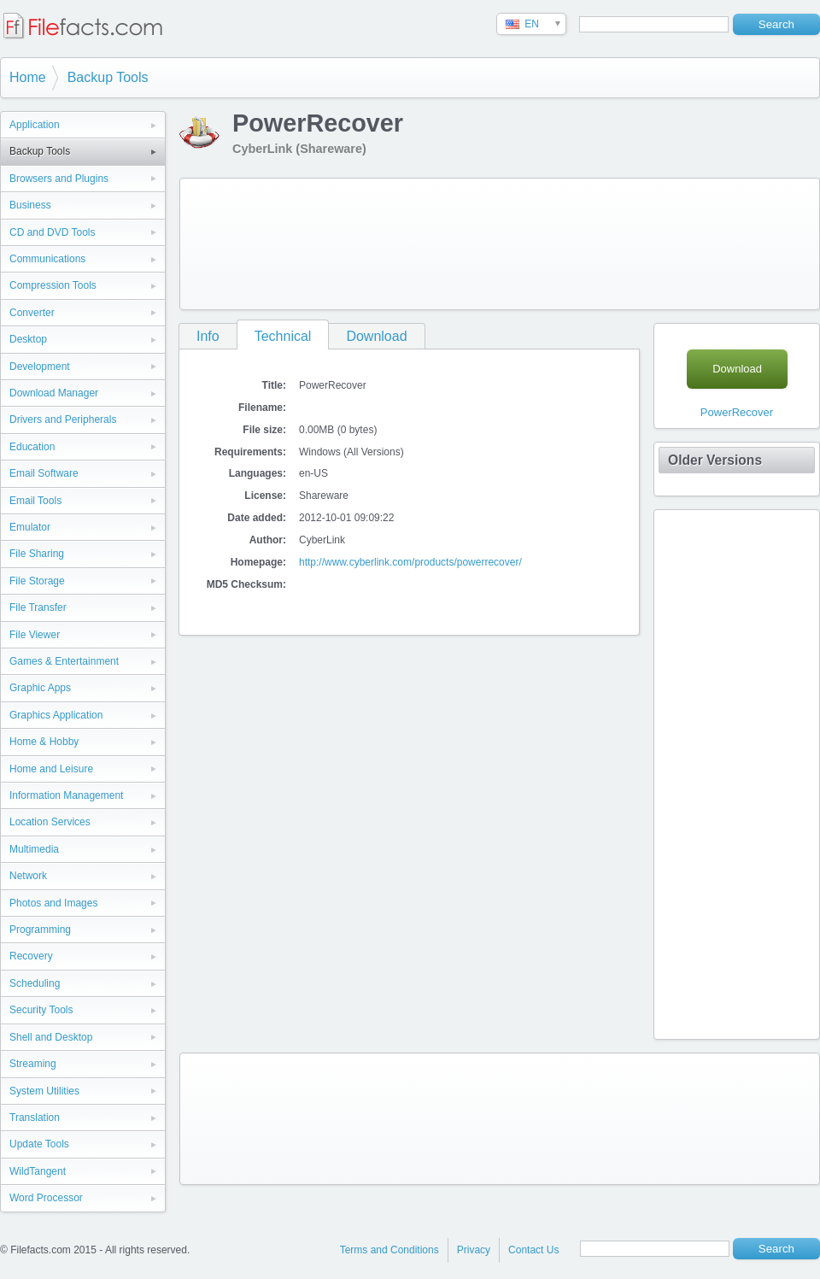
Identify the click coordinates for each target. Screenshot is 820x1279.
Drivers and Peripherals (62, 419)
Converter (32, 313)
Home (27, 77)
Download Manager (53, 393)
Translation (34, 1118)
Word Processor (46, 1198)
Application (34, 125)
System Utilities (44, 1091)
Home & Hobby (44, 742)
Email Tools (35, 501)
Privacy (473, 1250)
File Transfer (38, 607)
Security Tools (41, 1010)
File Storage (37, 581)
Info (208, 336)
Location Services (50, 822)
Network (28, 876)
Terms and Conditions (389, 1250)
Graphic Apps (40, 688)
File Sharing (36, 554)
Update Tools (39, 1144)
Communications (47, 259)
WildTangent (37, 1171)
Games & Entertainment (64, 661)
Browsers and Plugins (58, 179)
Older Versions (715, 460)
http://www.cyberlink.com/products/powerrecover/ (410, 562)
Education (32, 447)
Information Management (66, 795)
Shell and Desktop (50, 1037)
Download (376, 336)
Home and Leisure (51, 769)
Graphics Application (55, 715)
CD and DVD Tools (52, 232)
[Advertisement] (254, 240)
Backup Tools (108, 77)
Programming (40, 930)
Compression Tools (53, 285)
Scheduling (34, 983)
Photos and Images (53, 903)
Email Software (44, 473)
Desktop (28, 339)
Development (39, 367)
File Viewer (34, 635)
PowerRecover (736, 412)
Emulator (29, 527)
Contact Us (533, 1250)
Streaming (32, 1064)
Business (30, 205)
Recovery (31, 956)
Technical (283, 336)
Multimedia (34, 849)
